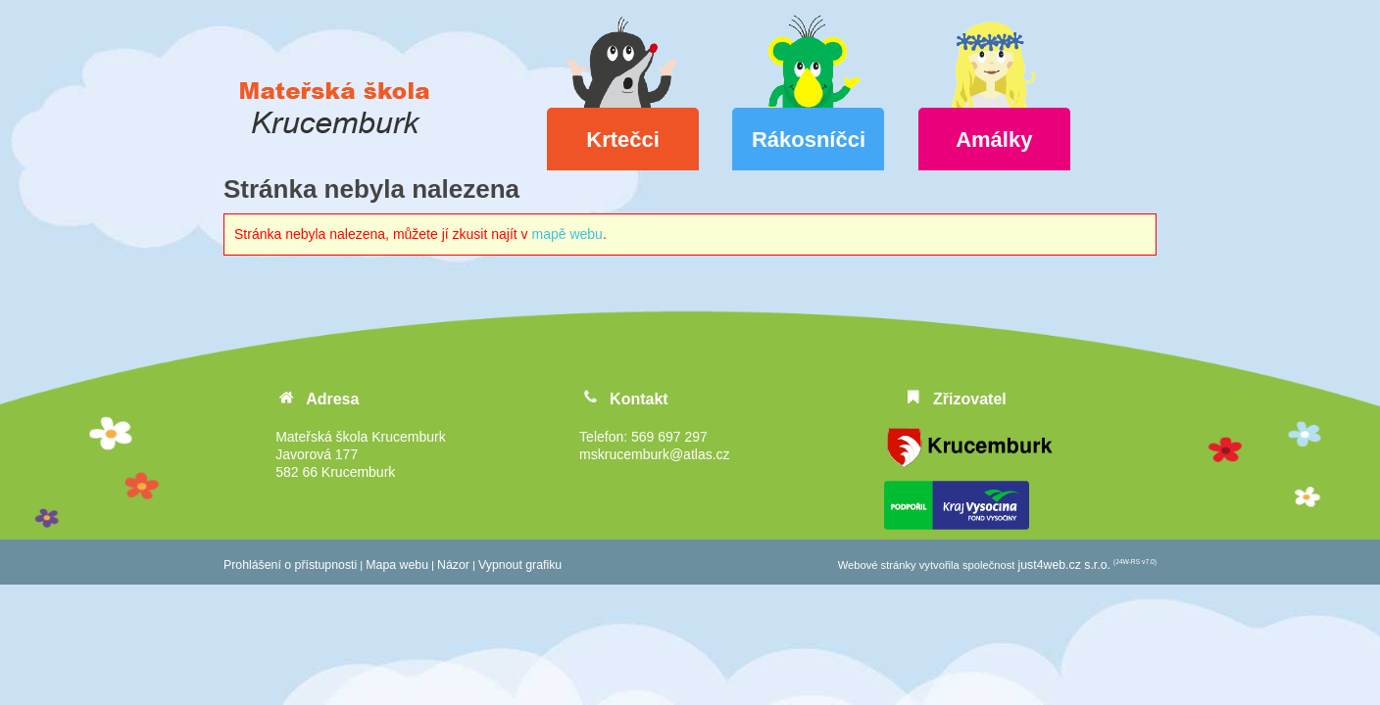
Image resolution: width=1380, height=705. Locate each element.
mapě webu (567, 234)
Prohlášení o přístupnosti (290, 565)
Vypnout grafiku (520, 565)
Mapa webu (397, 565)
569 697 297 (669, 437)
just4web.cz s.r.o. (1064, 565)
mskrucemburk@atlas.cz (654, 454)
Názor (453, 565)
